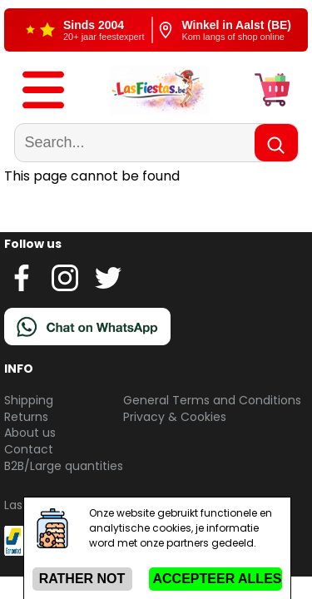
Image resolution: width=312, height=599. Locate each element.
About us (30, 432)
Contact (28, 449)
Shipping (28, 400)
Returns (26, 416)
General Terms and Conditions (212, 400)
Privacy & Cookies (174, 416)
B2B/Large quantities (63, 466)
